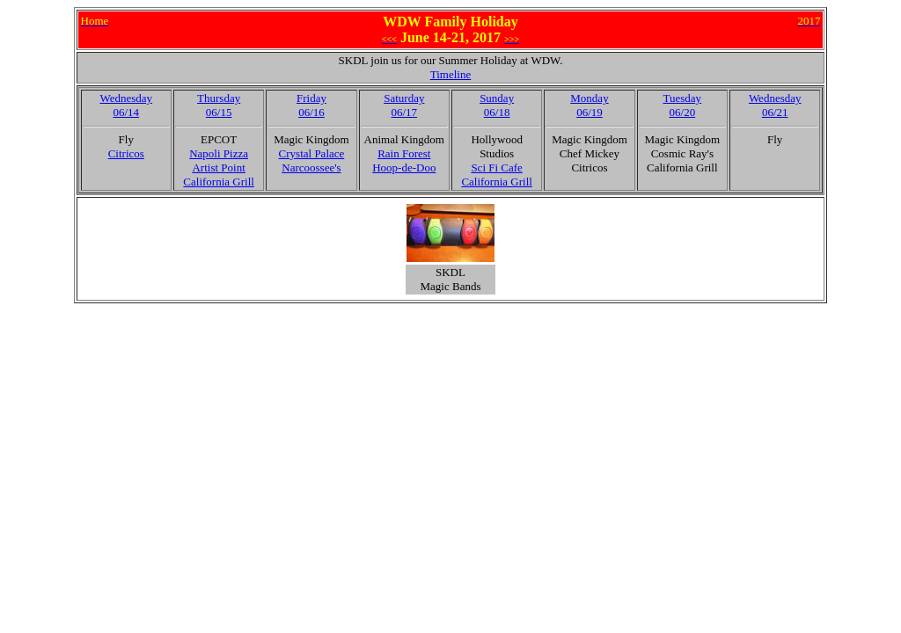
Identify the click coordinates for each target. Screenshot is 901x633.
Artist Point (218, 167)
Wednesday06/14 (125, 105)
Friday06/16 (311, 105)
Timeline (450, 74)
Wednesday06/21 (775, 105)
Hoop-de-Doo (404, 167)
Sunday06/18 (497, 105)
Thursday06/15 (218, 105)
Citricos (126, 153)
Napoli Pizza (218, 153)
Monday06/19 (589, 105)
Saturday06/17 (404, 105)
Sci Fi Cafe (497, 167)
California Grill (218, 181)
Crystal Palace (312, 153)
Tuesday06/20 (682, 105)
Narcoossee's (311, 167)
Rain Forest (403, 153)
